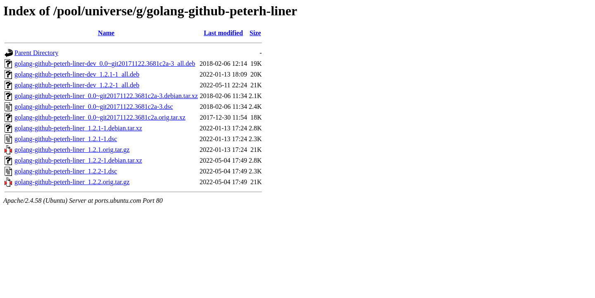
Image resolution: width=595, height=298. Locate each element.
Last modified (223, 32)
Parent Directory (36, 52)
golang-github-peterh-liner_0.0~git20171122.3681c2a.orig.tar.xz (100, 117)
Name (106, 32)
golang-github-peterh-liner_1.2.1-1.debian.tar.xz (78, 128)
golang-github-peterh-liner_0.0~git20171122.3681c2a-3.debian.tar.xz (106, 95)
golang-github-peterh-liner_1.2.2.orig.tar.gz (72, 181)
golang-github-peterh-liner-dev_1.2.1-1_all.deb (76, 74)
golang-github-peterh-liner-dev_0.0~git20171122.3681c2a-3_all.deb (104, 63)
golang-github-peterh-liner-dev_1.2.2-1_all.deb (76, 85)
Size (255, 32)
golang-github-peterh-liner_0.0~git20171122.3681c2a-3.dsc (93, 106)
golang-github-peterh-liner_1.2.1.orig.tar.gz (72, 149)
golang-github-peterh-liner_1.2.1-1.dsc (65, 138)
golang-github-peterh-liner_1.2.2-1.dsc (65, 171)
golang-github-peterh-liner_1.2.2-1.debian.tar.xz (78, 160)
